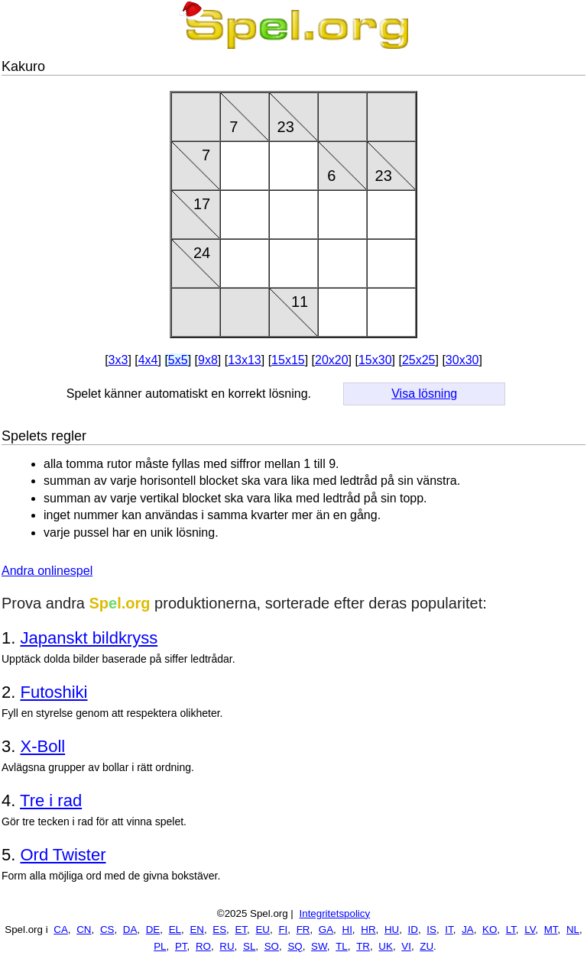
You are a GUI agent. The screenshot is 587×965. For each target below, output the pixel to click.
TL (342, 946)
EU (262, 929)
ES (219, 929)
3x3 (118, 359)
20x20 (332, 359)
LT (511, 929)
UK (385, 946)
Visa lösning (424, 393)
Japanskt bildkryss (88, 637)
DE (153, 929)
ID (413, 929)
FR (303, 929)
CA (61, 929)
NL (572, 929)
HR (368, 929)
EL (175, 929)
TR (363, 946)
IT (448, 929)
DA (130, 929)
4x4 (148, 359)
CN (83, 929)
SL (249, 946)
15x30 (375, 359)
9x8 (208, 359)
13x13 (244, 359)
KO (489, 929)
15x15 (288, 359)
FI (282, 929)
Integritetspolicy (335, 913)
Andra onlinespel (47, 570)
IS (431, 929)
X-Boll (42, 746)
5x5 (178, 359)
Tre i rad (51, 800)
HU (391, 929)
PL (160, 946)
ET (241, 929)
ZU (426, 946)
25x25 (419, 359)
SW (319, 946)
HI (347, 929)
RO (203, 946)
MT (551, 929)
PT (181, 946)
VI (406, 946)
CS (107, 929)
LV (529, 929)
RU (226, 946)
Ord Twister (62, 854)
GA (326, 929)
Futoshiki (53, 692)
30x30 (462, 359)
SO (271, 946)
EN (197, 929)
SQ (294, 946)
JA (468, 929)
